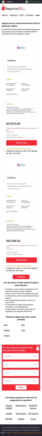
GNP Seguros (21, 414)
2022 (22, 15)
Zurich (33, 419)
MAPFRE (8, 419)
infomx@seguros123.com (32, 433)
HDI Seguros (33, 414)
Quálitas (21, 419)
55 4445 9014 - (16, 433)
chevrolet (29, 15)
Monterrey (13, 15)
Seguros (5, 15)
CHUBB (9, 414)
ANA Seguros (21, 406)
